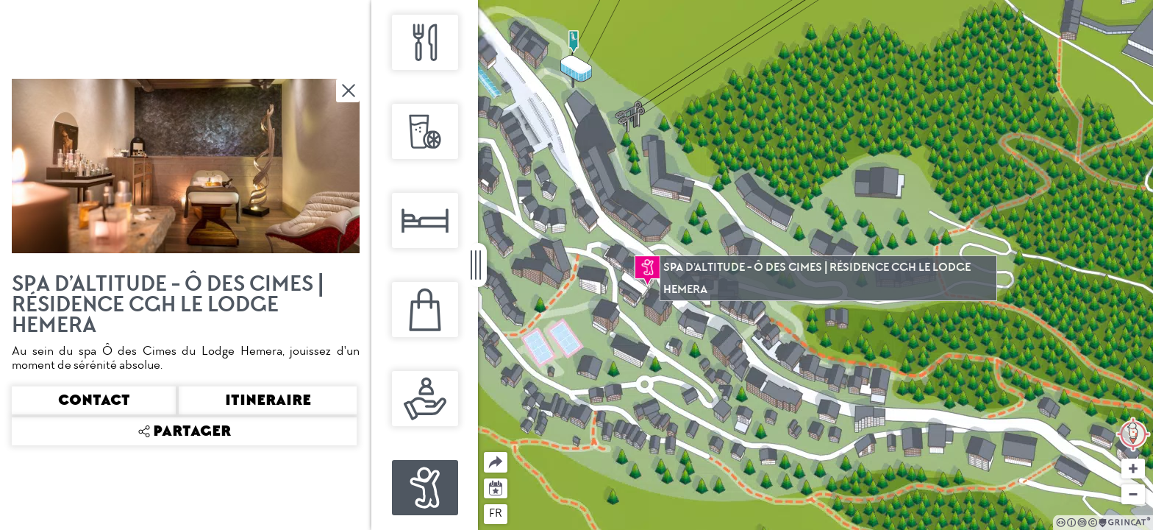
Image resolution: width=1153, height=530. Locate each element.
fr (495, 513)
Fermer (349, 90)
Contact (94, 400)
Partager (484, 452)
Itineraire (268, 400)
